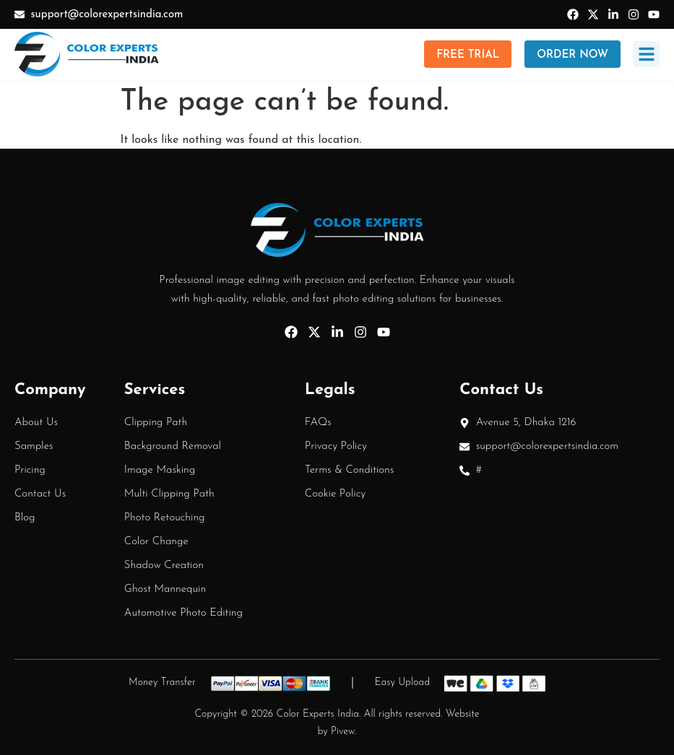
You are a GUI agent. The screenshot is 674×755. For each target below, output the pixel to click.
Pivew (343, 731)
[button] (647, 54)
